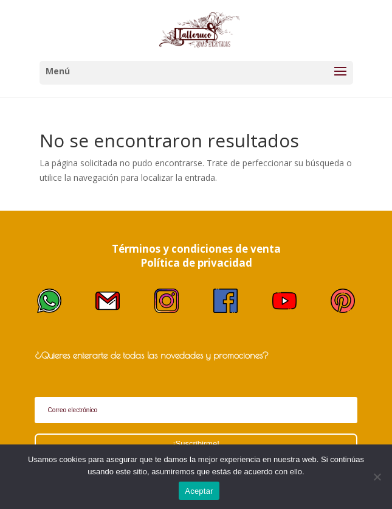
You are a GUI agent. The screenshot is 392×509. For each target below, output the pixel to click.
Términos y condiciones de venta (196, 249)
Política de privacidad (196, 263)
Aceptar (199, 491)
